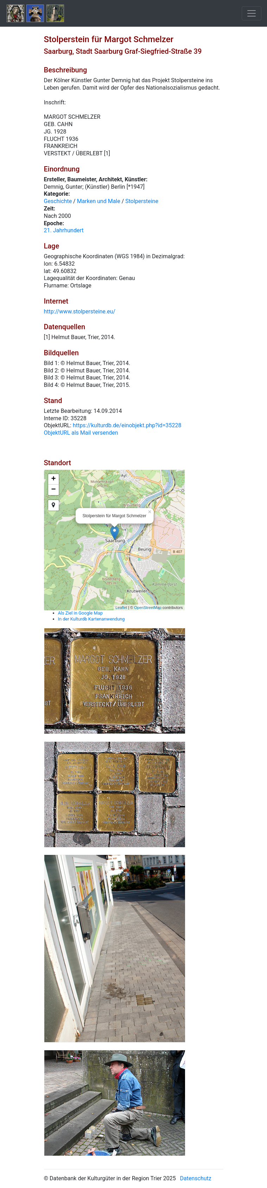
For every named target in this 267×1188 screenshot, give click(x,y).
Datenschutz (195, 1178)
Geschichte (58, 201)
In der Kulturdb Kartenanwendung (91, 619)
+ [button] (53, 479)
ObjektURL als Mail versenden (81, 432)
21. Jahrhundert (64, 230)
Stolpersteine (141, 201)
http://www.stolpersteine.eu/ (79, 311)
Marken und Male (98, 201)
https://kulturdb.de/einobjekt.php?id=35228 (127, 425)
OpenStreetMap (147, 607)
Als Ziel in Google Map (80, 613)
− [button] (53, 490)
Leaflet (121, 607)
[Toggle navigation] (251, 13)
